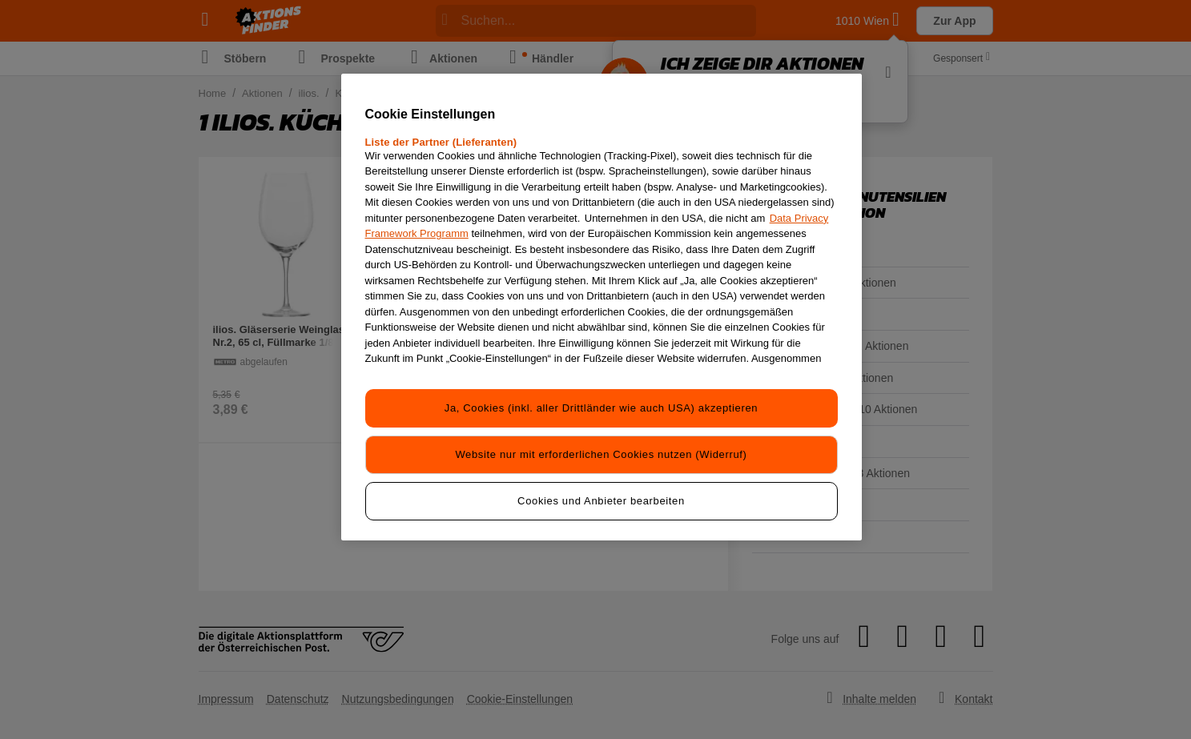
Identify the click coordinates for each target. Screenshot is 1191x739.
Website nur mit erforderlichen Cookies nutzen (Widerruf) (600, 454)
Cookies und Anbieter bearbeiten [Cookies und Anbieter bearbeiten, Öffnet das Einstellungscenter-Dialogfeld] (601, 501)
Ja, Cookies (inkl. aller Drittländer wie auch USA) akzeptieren (601, 408)
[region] (601, 307)
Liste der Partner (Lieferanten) (441, 142)
